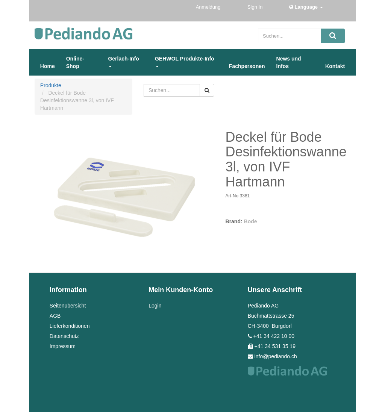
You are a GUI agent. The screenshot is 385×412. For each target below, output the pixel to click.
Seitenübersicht (68, 306)
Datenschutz (64, 336)
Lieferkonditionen (70, 326)
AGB (55, 316)
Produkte (50, 85)
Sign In (255, 7)
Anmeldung (209, 7)
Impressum (63, 346)
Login (155, 306)
